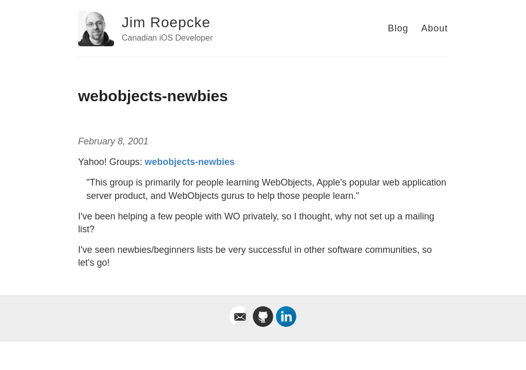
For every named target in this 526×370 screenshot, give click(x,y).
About (434, 28)
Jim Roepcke (166, 22)
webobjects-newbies (190, 162)
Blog (398, 28)
